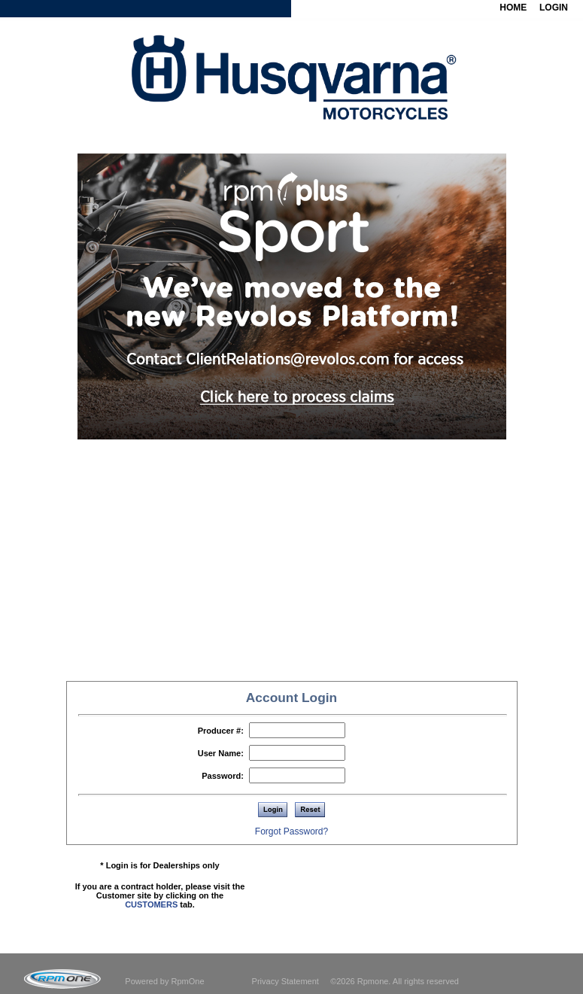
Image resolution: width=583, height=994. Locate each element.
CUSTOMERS (151, 904)
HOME (513, 7)
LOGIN (553, 7)
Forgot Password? (291, 831)
